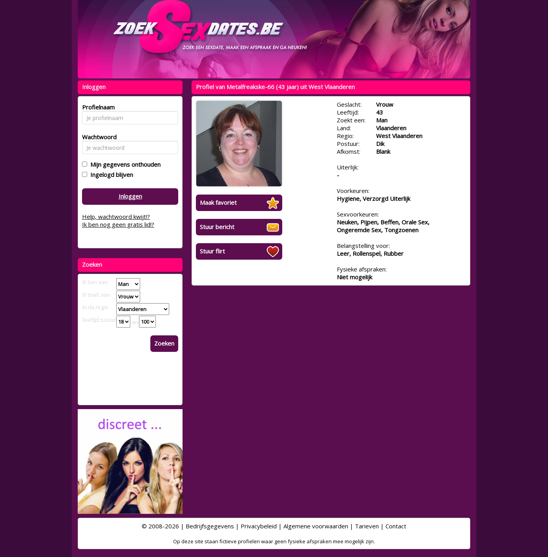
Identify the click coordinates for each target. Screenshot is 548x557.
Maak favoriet (218, 202)
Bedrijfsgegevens (210, 526)
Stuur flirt (212, 251)
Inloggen (130, 196)
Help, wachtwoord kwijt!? (116, 216)
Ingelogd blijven (110, 174)
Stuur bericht (217, 227)
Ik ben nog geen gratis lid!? (118, 224)
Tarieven (367, 526)
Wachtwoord (97, 137)
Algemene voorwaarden (315, 526)
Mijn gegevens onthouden (124, 164)
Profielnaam (97, 107)
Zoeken (164, 343)
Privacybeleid (259, 526)
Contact (395, 526)
